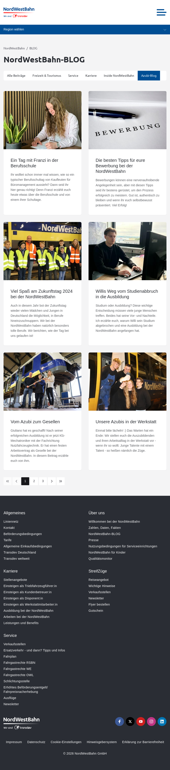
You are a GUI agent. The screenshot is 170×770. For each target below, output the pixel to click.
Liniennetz (11, 521)
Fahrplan (10, 656)
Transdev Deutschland (20, 552)
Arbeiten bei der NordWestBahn (27, 617)
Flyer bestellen (99, 604)
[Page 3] (43, 481)
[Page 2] (34, 481)
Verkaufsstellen (100, 592)
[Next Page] (52, 481)
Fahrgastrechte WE (18, 669)
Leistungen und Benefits (21, 623)
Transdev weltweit (16, 558)
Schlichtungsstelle (17, 681)
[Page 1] (25, 481)
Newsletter (96, 598)
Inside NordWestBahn (119, 75)
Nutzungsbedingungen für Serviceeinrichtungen (123, 546)
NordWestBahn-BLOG (104, 534)
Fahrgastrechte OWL (19, 675)
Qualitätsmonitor (100, 558)
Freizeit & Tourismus (47, 75)
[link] (8, 481)
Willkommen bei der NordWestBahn (114, 521)
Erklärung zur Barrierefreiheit (143, 742)
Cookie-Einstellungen (66, 742)
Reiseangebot (99, 580)
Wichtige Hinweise (102, 586)
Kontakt (9, 527)
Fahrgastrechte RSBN (19, 662)
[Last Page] (61, 481)
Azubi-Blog (148, 75)
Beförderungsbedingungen (23, 534)
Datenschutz (36, 742)
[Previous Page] (16, 481)
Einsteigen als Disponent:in (23, 598)
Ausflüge (10, 698)
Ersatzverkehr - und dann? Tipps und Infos (34, 650)
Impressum (14, 742)
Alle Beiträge (16, 75)
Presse (94, 540)
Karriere (91, 75)
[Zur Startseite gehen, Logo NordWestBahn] (19, 12)
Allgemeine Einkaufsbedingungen (28, 546)
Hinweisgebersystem (102, 742)
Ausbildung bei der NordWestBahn (28, 610)
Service (73, 75)
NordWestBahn (14, 48)
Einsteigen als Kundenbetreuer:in (28, 592)
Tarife (8, 540)
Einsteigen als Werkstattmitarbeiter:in (31, 604)
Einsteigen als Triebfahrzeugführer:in (30, 586)
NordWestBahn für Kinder (107, 552)
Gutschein (96, 610)
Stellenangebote (15, 580)
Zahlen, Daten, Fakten (105, 527)
